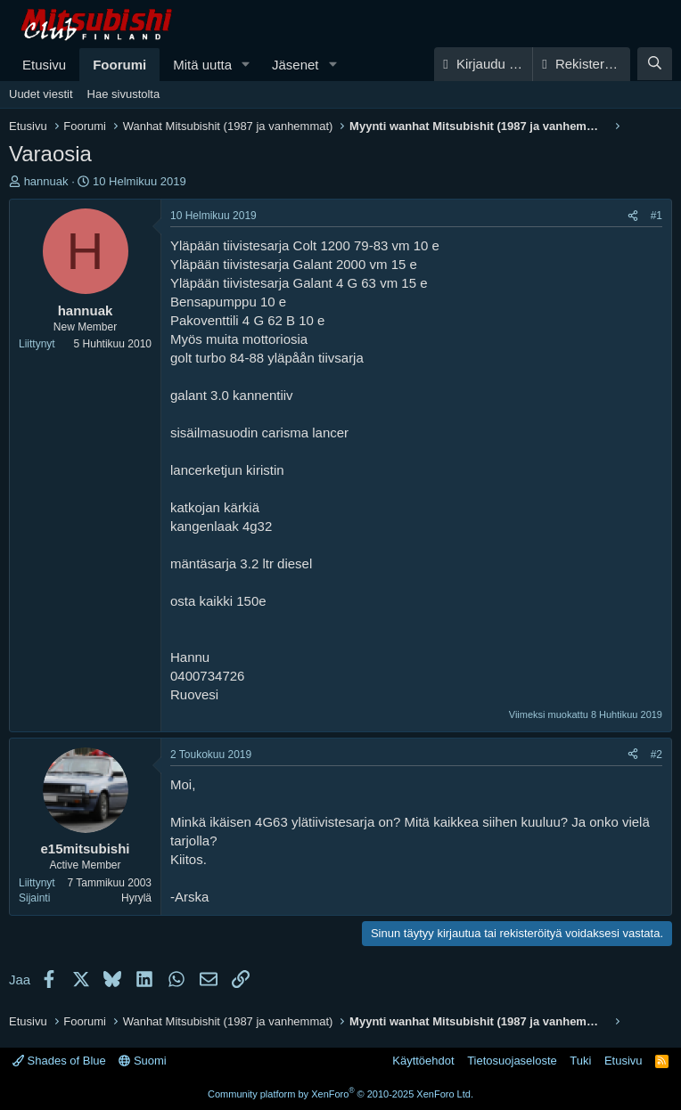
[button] (246, 64)
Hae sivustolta (123, 94)
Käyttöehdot (423, 1060)
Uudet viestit (41, 94)
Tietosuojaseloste (512, 1060)
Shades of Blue (59, 1060)
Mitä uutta (202, 64)
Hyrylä (136, 898)
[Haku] (654, 63)
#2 (656, 754)
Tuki (580, 1060)
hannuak (46, 181)
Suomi (142, 1060)
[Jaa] (632, 216)
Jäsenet (295, 64)
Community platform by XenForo (340, 1094)
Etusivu (44, 64)
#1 (656, 215)
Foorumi (119, 64)
